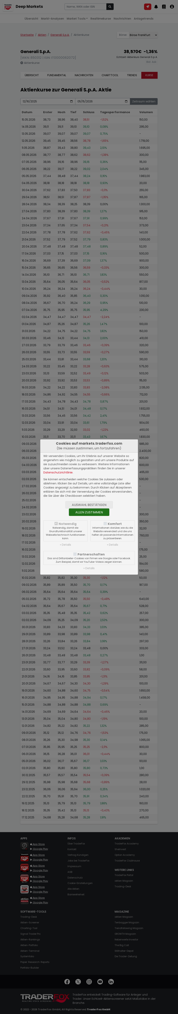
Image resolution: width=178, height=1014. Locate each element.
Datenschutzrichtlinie (58, 472)
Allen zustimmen (89, 512)
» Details (65, 545)
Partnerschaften (91, 554)
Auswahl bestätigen (89, 505)
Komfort (115, 524)
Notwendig (68, 524)
